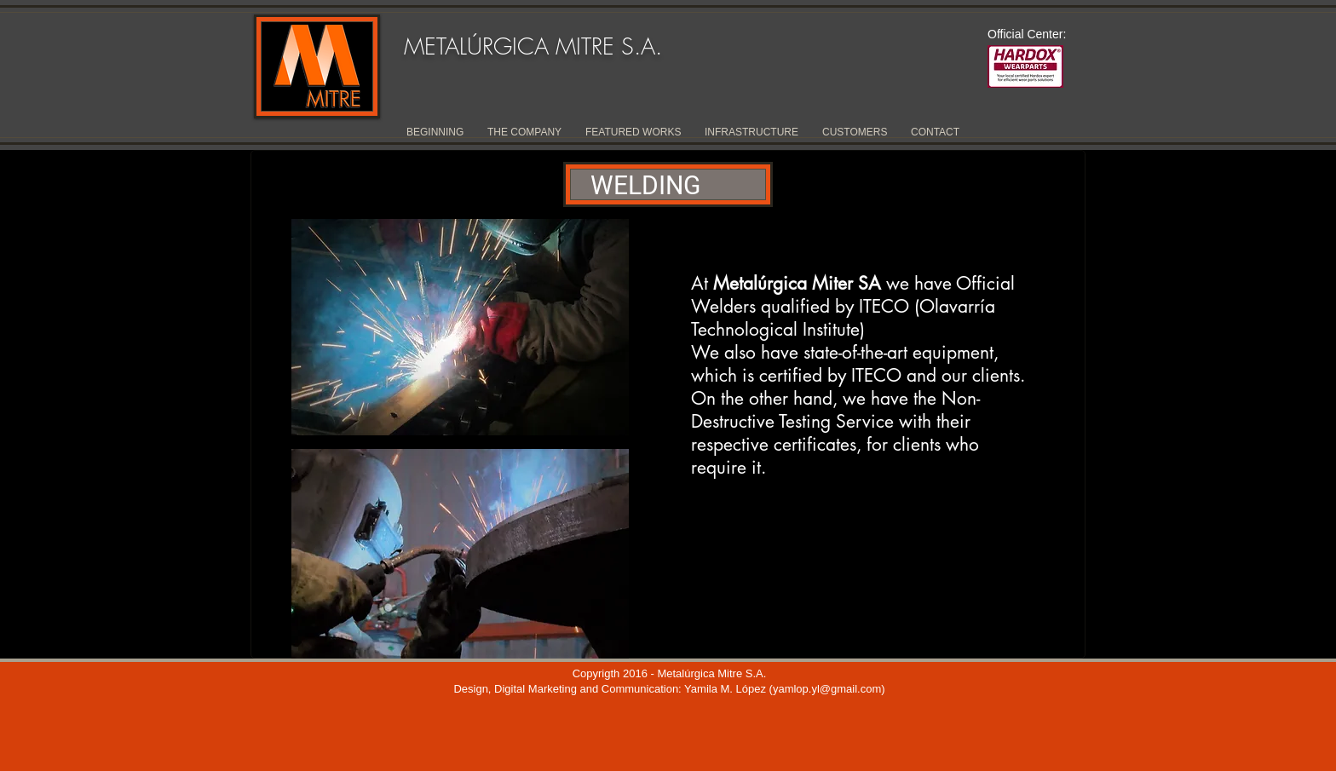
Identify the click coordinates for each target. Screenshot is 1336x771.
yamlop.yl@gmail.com (827, 688)
